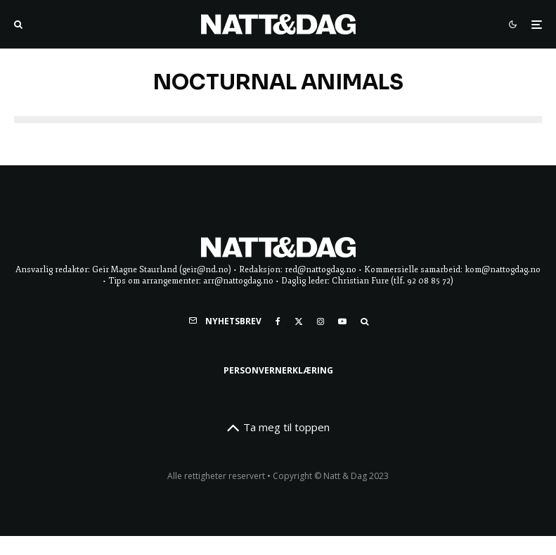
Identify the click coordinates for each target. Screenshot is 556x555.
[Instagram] (320, 321)
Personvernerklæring (278, 370)
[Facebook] (278, 321)
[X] (298, 321)
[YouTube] (342, 321)
